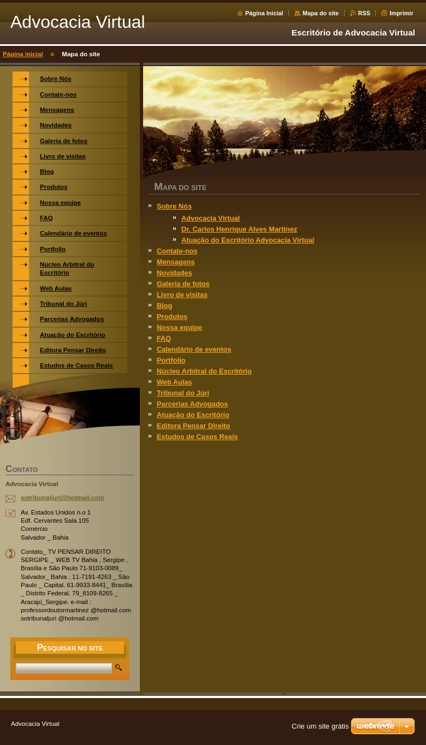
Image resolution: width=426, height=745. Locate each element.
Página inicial (23, 54)
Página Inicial (264, 13)
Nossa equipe (179, 327)
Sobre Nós (174, 206)
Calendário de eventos (194, 349)
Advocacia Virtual (210, 218)
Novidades (174, 273)
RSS (364, 13)
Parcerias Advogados (192, 404)
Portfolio (171, 360)
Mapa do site (321, 13)
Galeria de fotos (183, 284)
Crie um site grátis (320, 726)
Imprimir (401, 13)
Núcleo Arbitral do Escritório (204, 371)
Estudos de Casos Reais (197, 437)
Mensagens (176, 262)
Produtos (172, 316)
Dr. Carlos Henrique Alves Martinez (239, 229)
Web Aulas (174, 382)
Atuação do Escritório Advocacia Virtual (247, 240)
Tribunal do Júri (183, 393)
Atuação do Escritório (193, 415)
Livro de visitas (182, 295)
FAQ (164, 338)
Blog (164, 305)
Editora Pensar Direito (193, 426)
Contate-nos (177, 251)
